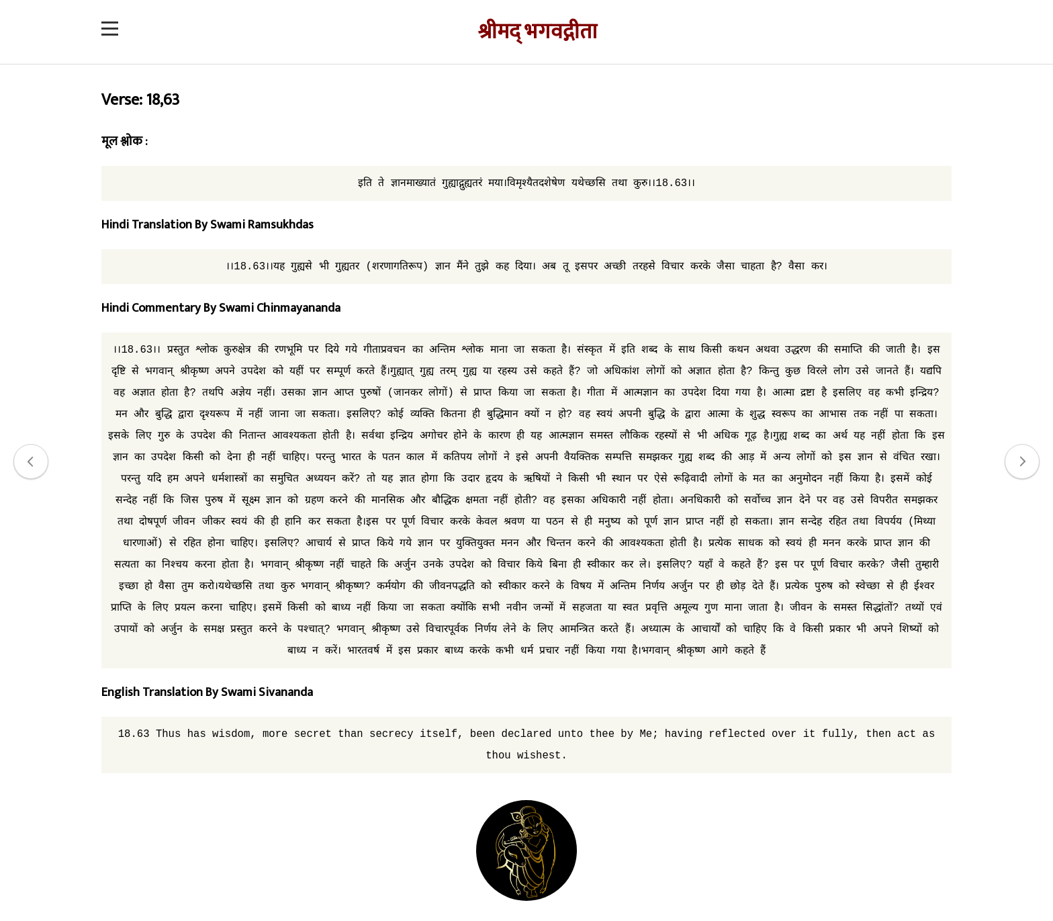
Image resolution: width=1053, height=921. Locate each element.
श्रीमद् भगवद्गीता (537, 32)
